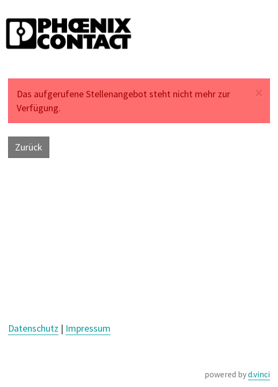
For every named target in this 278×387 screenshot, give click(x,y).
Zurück (28, 147)
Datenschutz (33, 328)
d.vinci (259, 374)
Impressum (88, 328)
